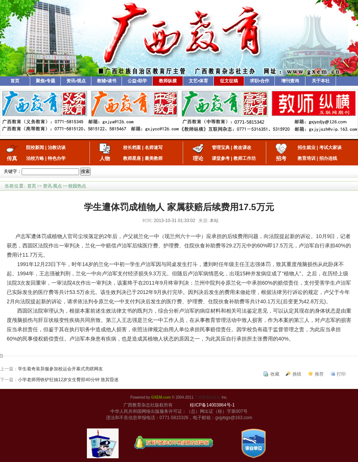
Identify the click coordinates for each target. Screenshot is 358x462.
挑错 (296, 374)
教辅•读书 (106, 80)
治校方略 (35, 158)
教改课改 (242, 147)
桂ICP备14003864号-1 (212, 405)
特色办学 (57, 158)
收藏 (274, 374)
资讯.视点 (52, 186)
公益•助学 (137, 80)
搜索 (85, 171)
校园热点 (77, 186)
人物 (105, 158)
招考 (281, 158)
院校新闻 (35, 147)
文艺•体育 (198, 80)
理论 (198, 158)
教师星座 (132, 158)
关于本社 (321, 80)
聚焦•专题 (45, 80)
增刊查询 (290, 80)
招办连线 (328, 158)
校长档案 (132, 147)
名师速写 (154, 147)
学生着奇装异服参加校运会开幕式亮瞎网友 (60, 368)
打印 (341, 374)
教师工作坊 (244, 158)
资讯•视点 (76, 80)
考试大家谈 (330, 147)
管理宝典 (221, 147)
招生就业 (306, 147)
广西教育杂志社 (208, 397)
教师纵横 (168, 80)
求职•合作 (259, 80)
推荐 (319, 374)
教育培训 (306, 158)
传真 (12, 158)
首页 (14, 80)
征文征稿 (229, 80)
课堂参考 (221, 158)
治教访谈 (57, 147)
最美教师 (154, 158)
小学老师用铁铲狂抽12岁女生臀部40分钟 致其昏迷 (68, 379)
